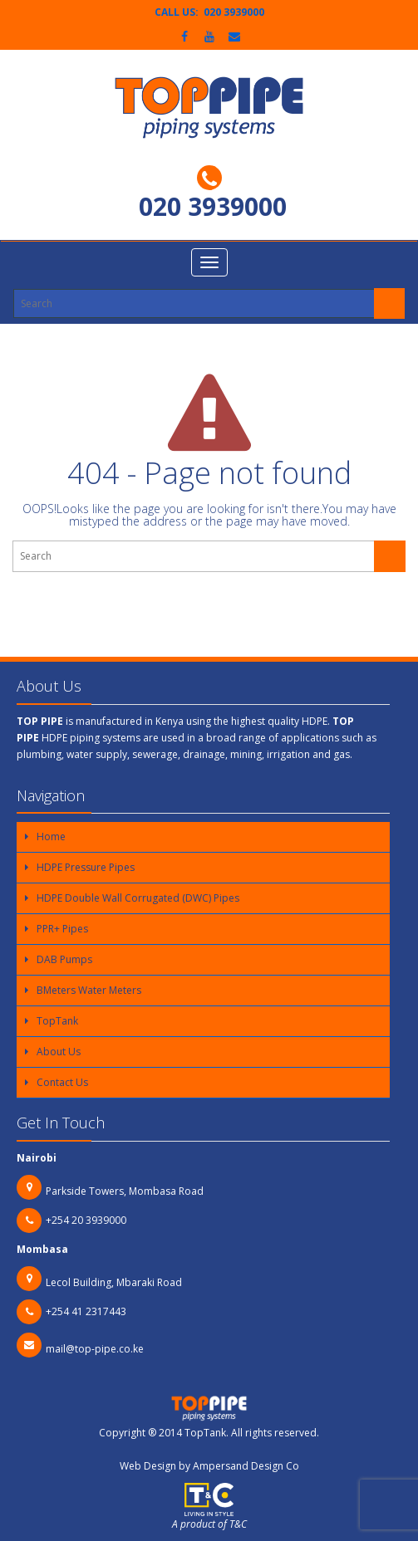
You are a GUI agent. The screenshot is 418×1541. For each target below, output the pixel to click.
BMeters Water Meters (89, 990)
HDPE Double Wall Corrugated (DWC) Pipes (138, 898)
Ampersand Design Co (246, 1466)
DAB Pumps (64, 959)
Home (51, 836)
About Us (59, 1051)
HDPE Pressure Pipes (86, 867)
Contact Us (62, 1082)
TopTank (57, 1021)
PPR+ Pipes (62, 929)
